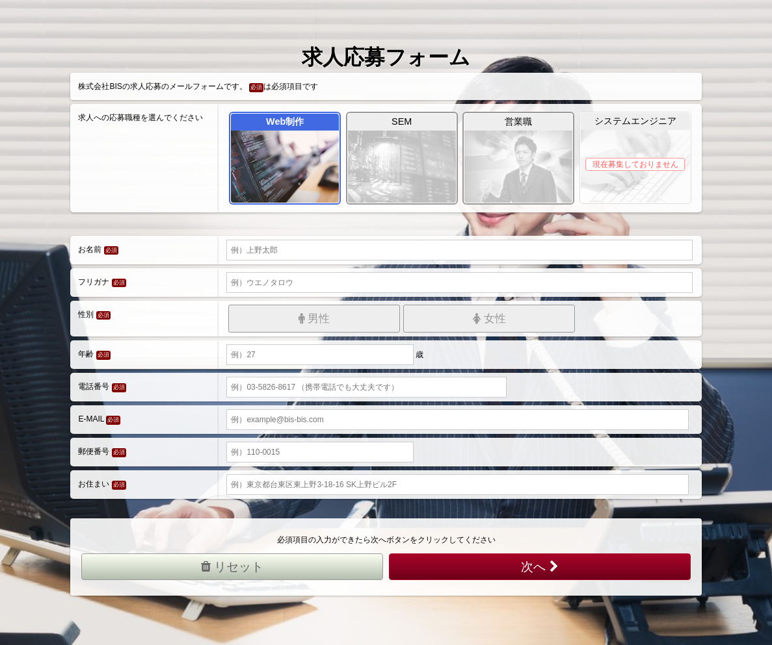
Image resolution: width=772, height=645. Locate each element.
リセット (232, 567)
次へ (539, 567)
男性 (314, 318)
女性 (489, 318)
